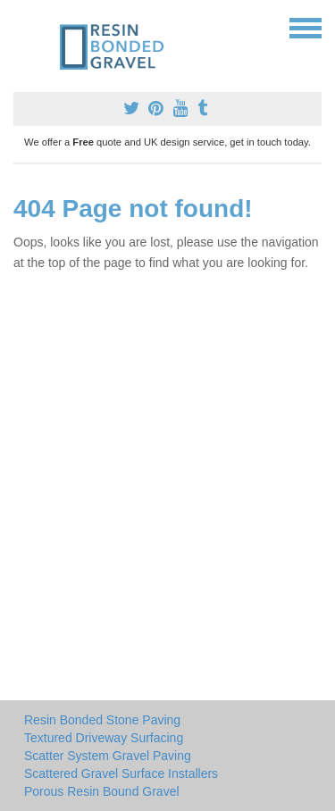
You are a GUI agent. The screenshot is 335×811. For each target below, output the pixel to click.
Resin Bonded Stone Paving (102, 720)
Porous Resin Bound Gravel (102, 791)
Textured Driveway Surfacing (103, 738)
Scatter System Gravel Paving (107, 755)
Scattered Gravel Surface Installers (121, 773)
